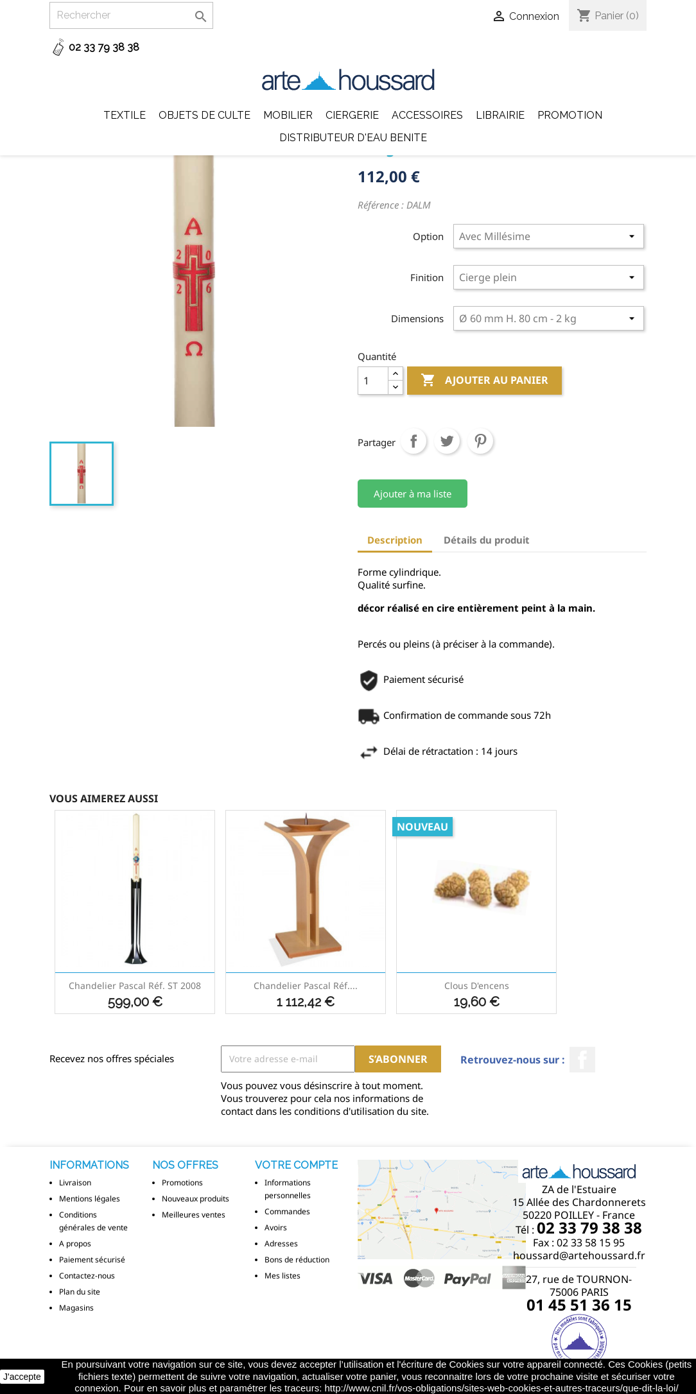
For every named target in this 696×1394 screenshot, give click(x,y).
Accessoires (427, 115)
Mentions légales (89, 1198)
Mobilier (288, 115)
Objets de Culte (204, 115)
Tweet (447, 441)
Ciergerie (352, 115)
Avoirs (276, 1227)
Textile (124, 115)
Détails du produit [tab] (487, 539)
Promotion (569, 115)
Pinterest (480, 441)
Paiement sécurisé (92, 1259)
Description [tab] (394, 539)
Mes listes (282, 1275)
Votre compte (296, 1165)
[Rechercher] (131, 15)
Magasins (76, 1307)
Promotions (182, 1182)
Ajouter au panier (484, 380)
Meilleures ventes (193, 1214)
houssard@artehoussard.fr (579, 1255)
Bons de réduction (297, 1259)
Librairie (500, 115)
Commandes (287, 1211)
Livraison (75, 1182)
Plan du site (79, 1291)
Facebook (582, 1059)
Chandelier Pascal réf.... (306, 985)
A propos (75, 1243)
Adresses (281, 1243)
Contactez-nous (87, 1275)
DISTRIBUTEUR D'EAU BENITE (353, 138)
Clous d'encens (476, 985)
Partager (413, 441)
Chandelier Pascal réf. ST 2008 (135, 985)
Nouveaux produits (195, 1198)
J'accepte (22, 1377)
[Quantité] (373, 380)
